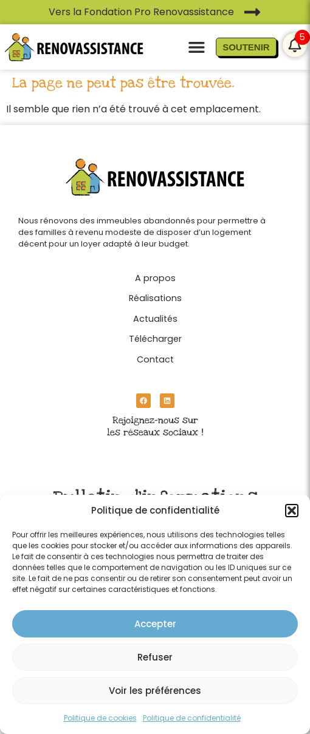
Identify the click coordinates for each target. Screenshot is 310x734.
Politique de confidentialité (192, 718)
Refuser (155, 657)
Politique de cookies (100, 718)
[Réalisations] (155, 295)
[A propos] (155, 275)
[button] (292, 511)
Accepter (155, 623)
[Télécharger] (155, 335)
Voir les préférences (155, 690)
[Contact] (155, 356)
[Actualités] (155, 315)
